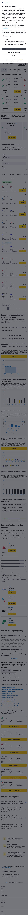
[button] (14, 49)
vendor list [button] (6, 28)
